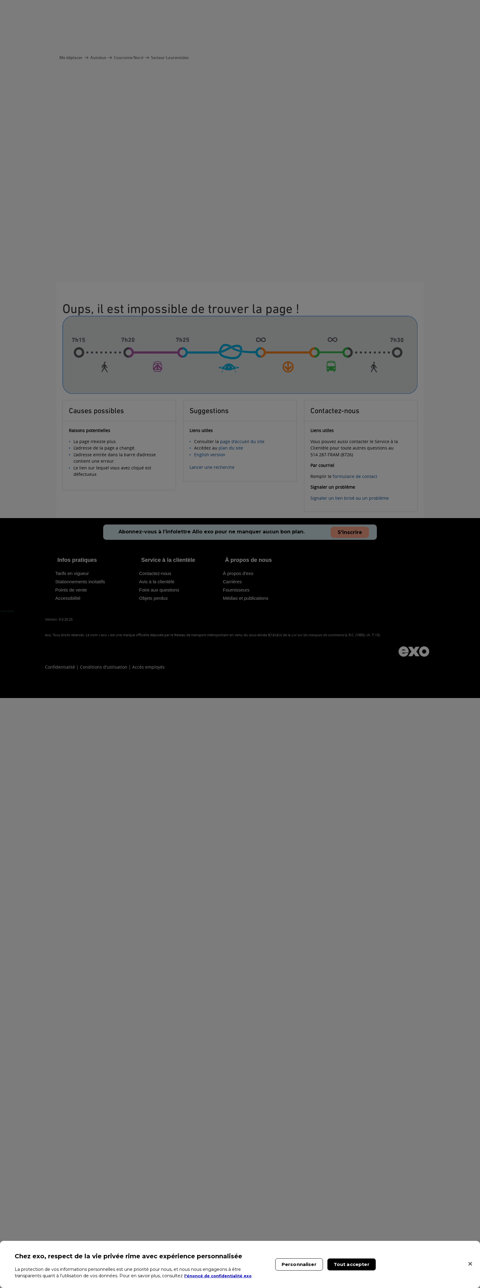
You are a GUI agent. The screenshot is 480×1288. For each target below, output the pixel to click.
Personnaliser (299, 1264)
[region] (240, 1264)
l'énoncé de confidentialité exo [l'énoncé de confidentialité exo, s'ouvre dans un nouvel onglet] (221, 1276)
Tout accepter (351, 1264)
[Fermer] (470, 1264)
